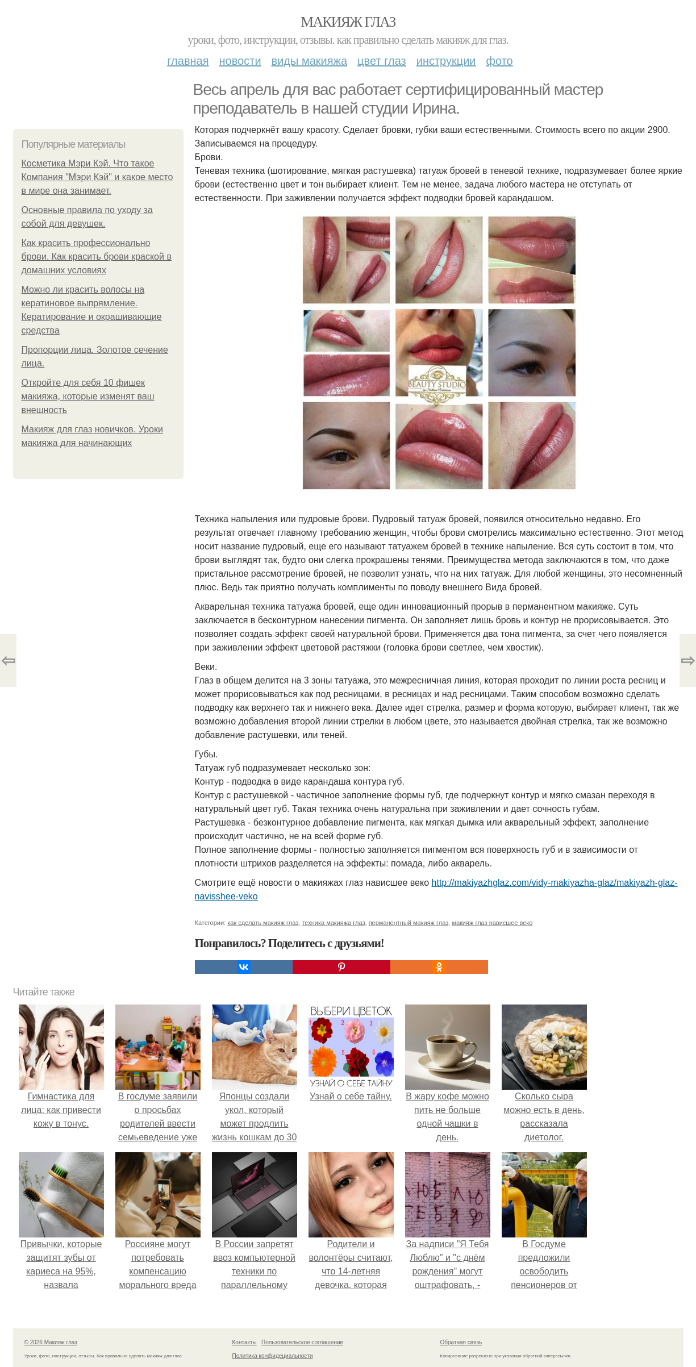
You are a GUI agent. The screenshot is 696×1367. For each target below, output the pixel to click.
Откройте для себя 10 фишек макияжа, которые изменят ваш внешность (88, 396)
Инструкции (446, 61)
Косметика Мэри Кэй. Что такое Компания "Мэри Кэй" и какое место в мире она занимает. (97, 177)
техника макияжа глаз (333, 922)
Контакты (244, 1342)
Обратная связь (461, 1342)
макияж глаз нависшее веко (492, 922)
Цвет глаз (381, 61)
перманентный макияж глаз (409, 922)
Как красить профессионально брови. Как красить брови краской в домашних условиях (97, 256)
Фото (499, 61)
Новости (240, 61)
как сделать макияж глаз (262, 922)
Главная (188, 61)
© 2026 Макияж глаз (50, 1342)
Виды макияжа (310, 61)
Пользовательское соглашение (302, 1342)
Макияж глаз (348, 22)
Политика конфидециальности (272, 1356)
